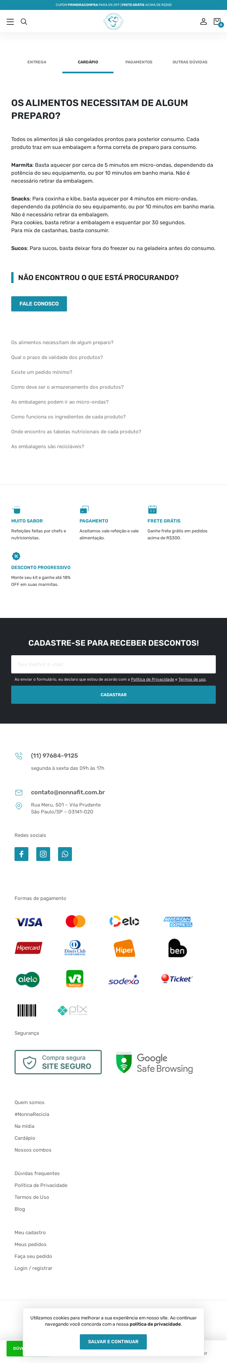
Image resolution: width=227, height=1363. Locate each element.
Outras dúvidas (190, 62)
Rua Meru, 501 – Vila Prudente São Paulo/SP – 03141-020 (58, 808)
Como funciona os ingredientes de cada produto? (68, 417)
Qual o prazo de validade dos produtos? (57, 357)
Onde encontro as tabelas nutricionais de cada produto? (76, 432)
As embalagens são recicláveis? (47, 446)
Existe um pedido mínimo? (41, 372)
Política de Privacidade (152, 679)
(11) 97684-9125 (46, 756)
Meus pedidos (31, 1244)
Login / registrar (33, 1268)
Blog (20, 1209)
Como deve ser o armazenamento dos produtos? (67, 387)
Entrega (36, 62)
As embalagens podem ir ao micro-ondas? (60, 402)
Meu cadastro (30, 1233)
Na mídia (24, 1126)
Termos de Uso (32, 1197)
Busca (23, 21)
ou (199, 21)
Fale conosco (39, 304)
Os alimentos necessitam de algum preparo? (62, 342)
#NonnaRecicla (32, 1114)
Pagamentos (138, 62)
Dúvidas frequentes (37, 1173)
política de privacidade (155, 1324)
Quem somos (30, 1102)
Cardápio (88, 62)
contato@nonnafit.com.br (60, 792)
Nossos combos (33, 1150)
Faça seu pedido (33, 1256)
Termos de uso (192, 679)
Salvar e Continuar (113, 1342)
